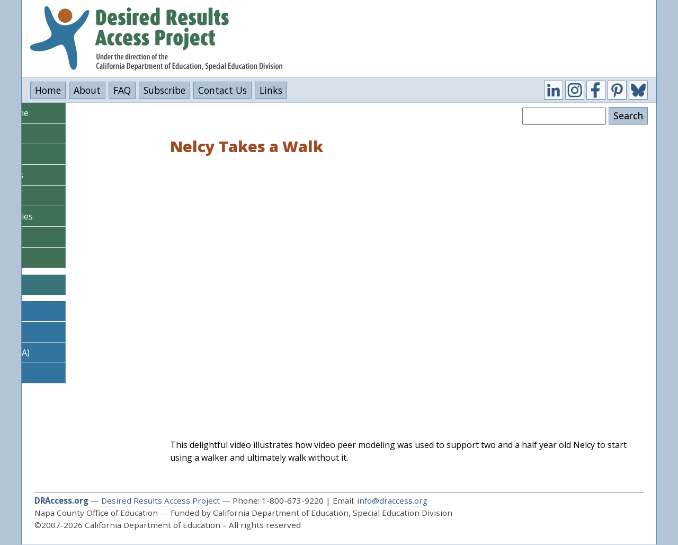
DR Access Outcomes (69, 373)
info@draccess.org (392, 500)
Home (48, 90)
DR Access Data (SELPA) (74, 352)
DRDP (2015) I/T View (70, 154)
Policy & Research (62, 257)
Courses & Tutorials (68, 195)
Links (271, 90)
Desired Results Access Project (160, 500)
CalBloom (60, 285)
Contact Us (222, 90)
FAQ (122, 90)
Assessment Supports (71, 175)
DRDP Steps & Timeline (74, 113)
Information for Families (76, 216)
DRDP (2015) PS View (69, 133)
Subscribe (164, 90)
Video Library (54, 237)
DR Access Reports (65, 332)
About (87, 90)
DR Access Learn (60, 311)
